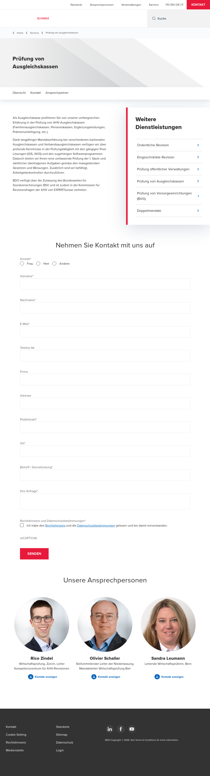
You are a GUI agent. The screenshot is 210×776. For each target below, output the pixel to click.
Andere (64, 264)
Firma (24, 372)
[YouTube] (131, 729)
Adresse (25, 396)
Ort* (22, 444)
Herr (46, 264)
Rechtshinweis (55, 526)
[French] (167, 5)
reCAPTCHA (28, 538)
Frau (30, 264)
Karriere (154, 5)
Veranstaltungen (131, 5)
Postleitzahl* (28, 420)
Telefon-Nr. (27, 348)
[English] (172, 5)
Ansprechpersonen (102, 5)
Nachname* (28, 300)
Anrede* (25, 259)
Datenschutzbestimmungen (96, 526)
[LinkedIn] (110, 729)
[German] (178, 5)
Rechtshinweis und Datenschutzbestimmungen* (53, 521)
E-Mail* (24, 324)
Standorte (76, 5)
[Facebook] (120, 729)
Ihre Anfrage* (29, 491)
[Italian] (182, 5)
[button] (198, 4)
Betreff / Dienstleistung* (36, 468)
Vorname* (26, 276)
